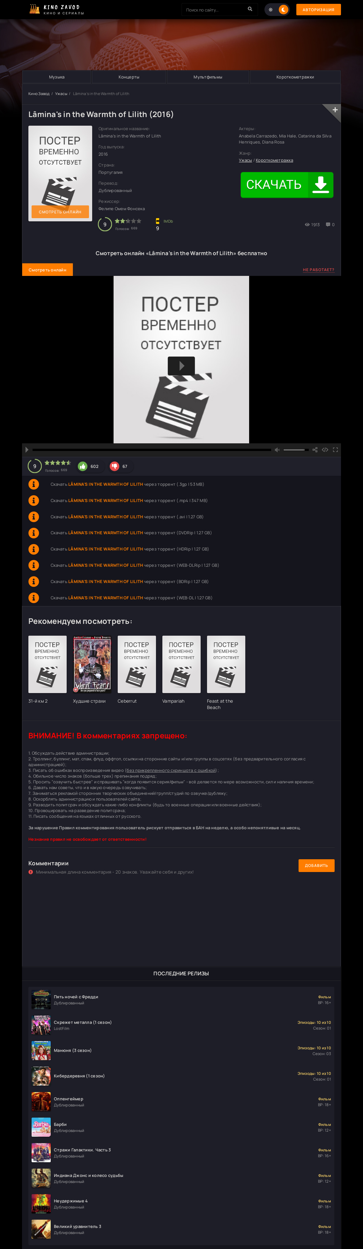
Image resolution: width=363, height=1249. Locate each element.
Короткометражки (295, 77)
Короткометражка (274, 160)
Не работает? (319, 269)
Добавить (316, 865)
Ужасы (61, 93)
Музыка (57, 77)
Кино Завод (39, 93)
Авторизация (319, 9)
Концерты (129, 77)
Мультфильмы (208, 77)
